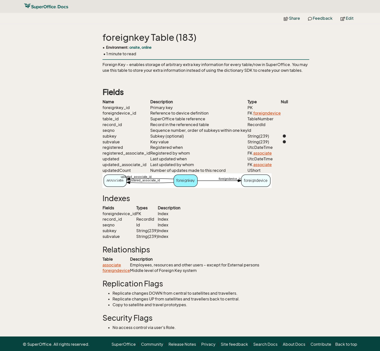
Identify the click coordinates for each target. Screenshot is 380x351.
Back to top (346, 344)
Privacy (208, 344)
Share (292, 18)
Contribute (320, 344)
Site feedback (234, 344)
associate (262, 153)
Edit (347, 18)
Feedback (320, 18)
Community (152, 344)
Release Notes (182, 344)
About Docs (294, 344)
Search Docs (265, 344)
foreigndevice (267, 113)
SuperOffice (124, 344)
